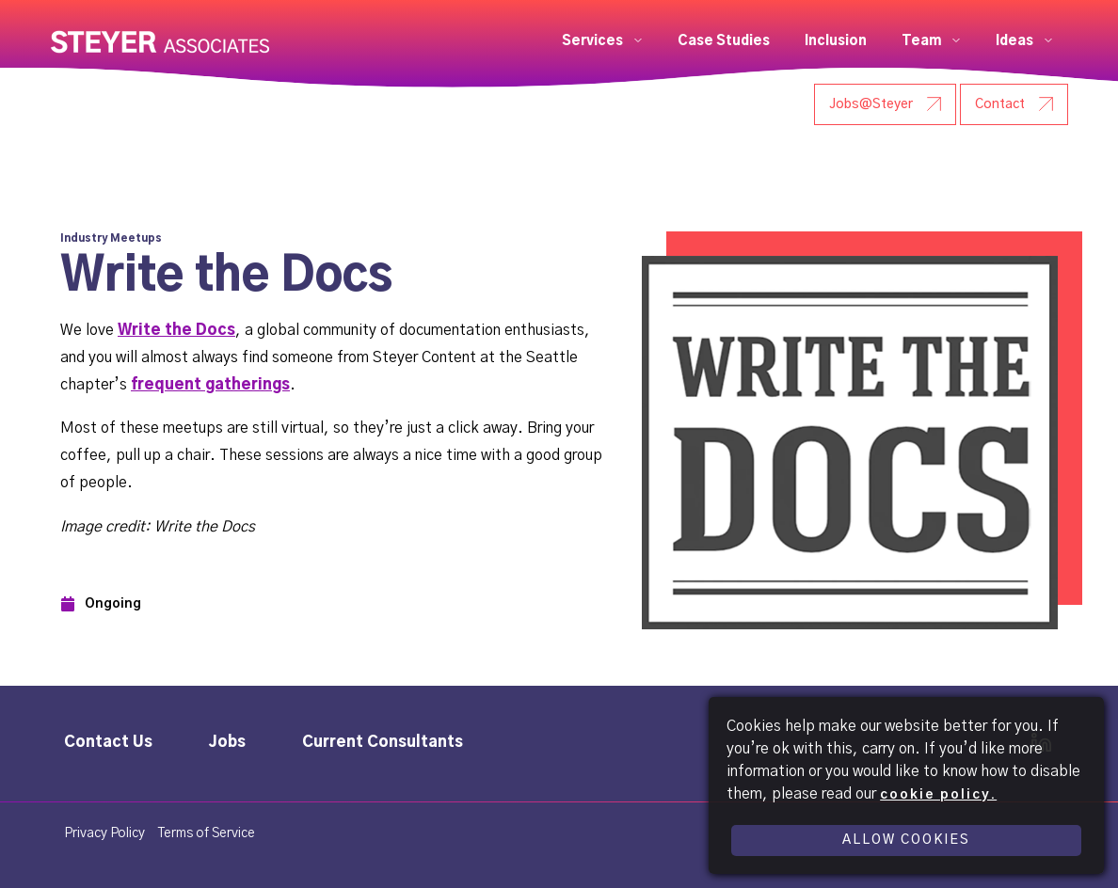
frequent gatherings (210, 384)
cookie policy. (938, 794)
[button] (602, 41)
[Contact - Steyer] (1014, 104)
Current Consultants (382, 742)
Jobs (227, 742)
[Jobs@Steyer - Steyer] (885, 104)
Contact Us (108, 742)
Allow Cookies (906, 840)
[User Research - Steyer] (736, 104)
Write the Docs (176, 330)
